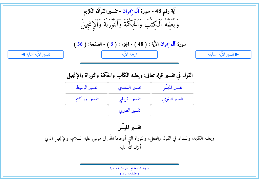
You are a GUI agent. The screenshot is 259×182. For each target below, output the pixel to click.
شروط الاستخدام (140, 168)
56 (80, 44)
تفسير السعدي (129, 87)
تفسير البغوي (172, 99)
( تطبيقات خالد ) (129, 173)
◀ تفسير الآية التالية (35, 54)
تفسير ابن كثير (87, 99)
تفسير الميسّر (172, 87)
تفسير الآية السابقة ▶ (223, 54)
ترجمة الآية (129, 54)
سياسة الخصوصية (119, 168)
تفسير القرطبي (129, 99)
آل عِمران (130, 11)
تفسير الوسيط (86, 87)
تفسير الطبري (129, 110)
